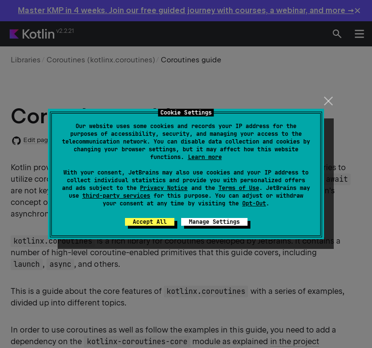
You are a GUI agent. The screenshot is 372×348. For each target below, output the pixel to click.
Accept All (150, 222)
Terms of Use (238, 188)
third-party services (116, 196)
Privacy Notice (163, 188)
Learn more (205, 157)
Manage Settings (214, 222)
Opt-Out (254, 203)
